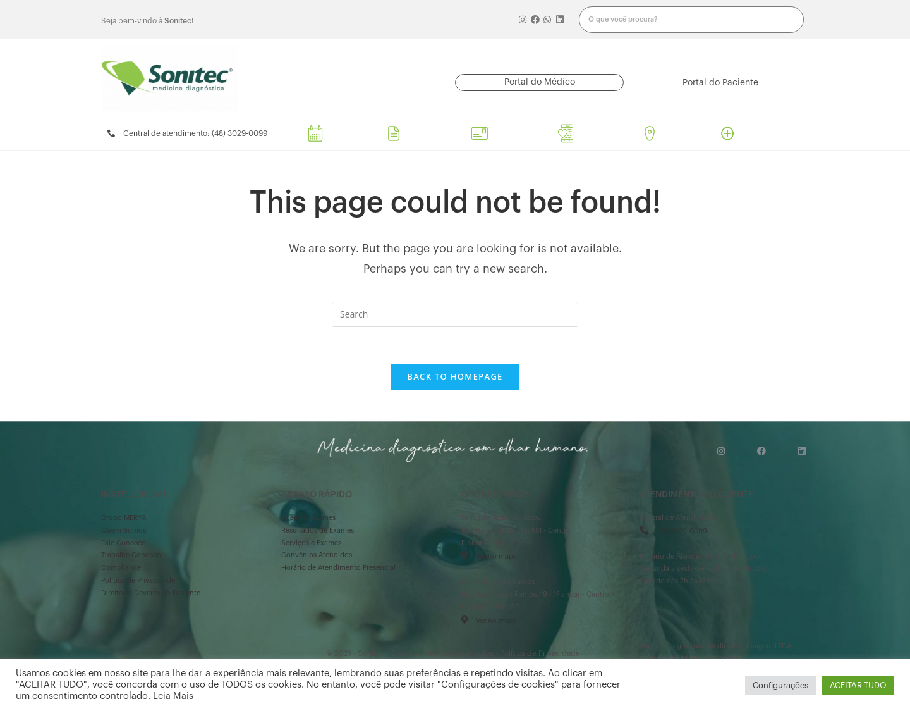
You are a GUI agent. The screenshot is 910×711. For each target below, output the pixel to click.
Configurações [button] (780, 685)
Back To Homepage (454, 377)
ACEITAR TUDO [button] (858, 685)
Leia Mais (173, 696)
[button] (539, 82)
